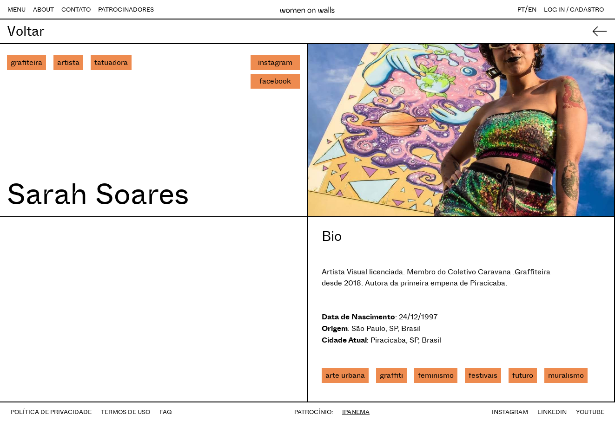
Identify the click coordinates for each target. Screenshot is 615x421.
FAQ (165, 412)
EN (532, 9)
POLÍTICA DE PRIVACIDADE (51, 412)
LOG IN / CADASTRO (574, 9)
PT (521, 9)
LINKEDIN (552, 412)
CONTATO (76, 9)
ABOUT (43, 9)
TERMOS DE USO (125, 412)
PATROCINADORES (126, 9)
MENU (16, 9)
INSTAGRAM (510, 412)
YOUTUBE (590, 412)
